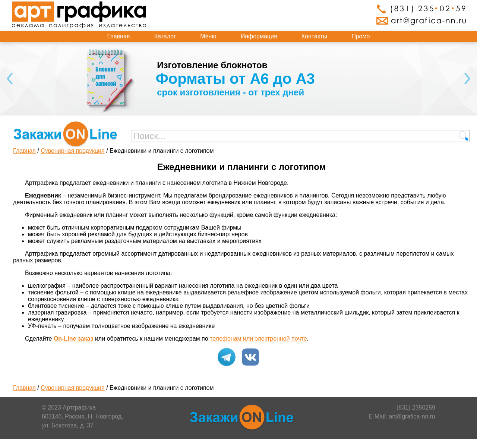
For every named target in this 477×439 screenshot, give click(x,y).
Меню (208, 36)
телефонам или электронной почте (258, 338)
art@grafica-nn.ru (412, 416)
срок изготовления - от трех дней (230, 92)
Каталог (165, 36)
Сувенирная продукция (73, 151)
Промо (360, 36)
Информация (259, 36)
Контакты (314, 36)
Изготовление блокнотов (212, 65)
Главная (118, 36)
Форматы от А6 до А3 (235, 78)
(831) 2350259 (416, 407)
